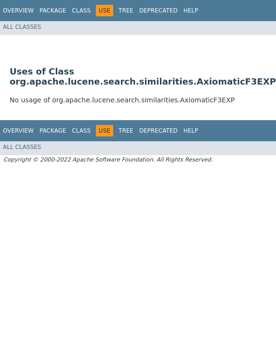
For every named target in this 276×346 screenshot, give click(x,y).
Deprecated (158, 10)
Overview (18, 10)
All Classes (22, 27)
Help (191, 10)
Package (52, 10)
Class (81, 10)
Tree (125, 10)
